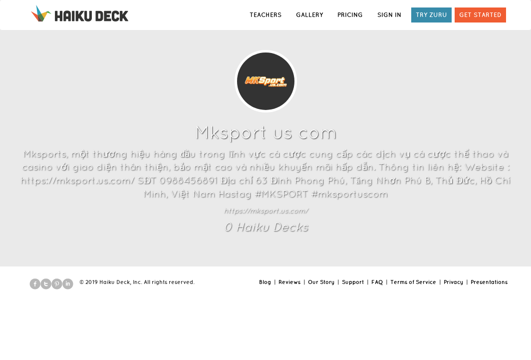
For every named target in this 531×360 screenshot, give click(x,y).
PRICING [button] (350, 15)
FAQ (377, 282)
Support (353, 282)
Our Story (321, 282)
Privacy (453, 282)
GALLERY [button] (309, 15)
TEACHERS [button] (265, 15)
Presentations (489, 282)
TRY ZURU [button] (431, 15)
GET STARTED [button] (480, 15)
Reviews (289, 282)
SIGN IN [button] (389, 15)
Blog (265, 282)
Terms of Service (413, 282)
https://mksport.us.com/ (265, 210)
